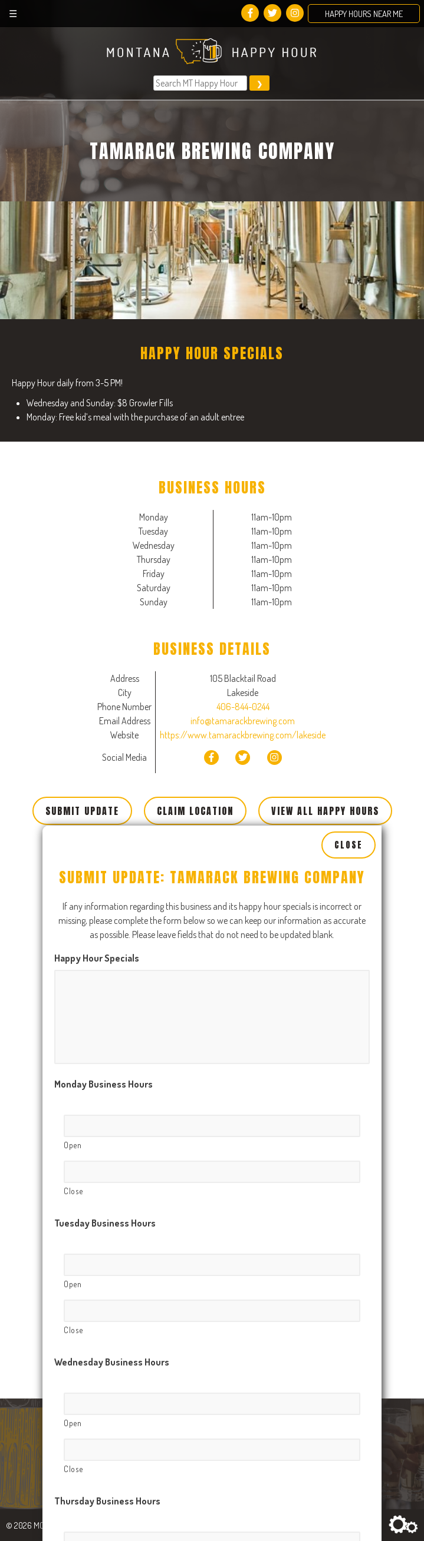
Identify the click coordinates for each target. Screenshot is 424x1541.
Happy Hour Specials (96, 816)
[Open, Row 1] (212, 984)
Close (348, 702)
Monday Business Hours (103, 942)
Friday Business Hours (100, 1498)
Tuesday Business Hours (105, 1081)
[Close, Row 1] (212, 1030)
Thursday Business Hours (107, 1359)
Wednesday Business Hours (111, 1220)
